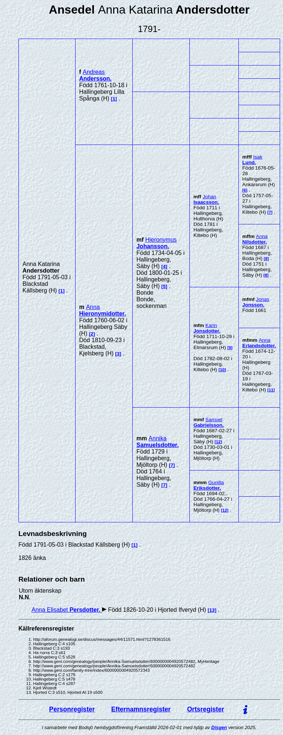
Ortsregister (205, 709)
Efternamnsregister (141, 709)
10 (222, 370)
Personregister (72, 709)
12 (218, 442)
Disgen (219, 727)
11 (271, 390)
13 (212, 610)
